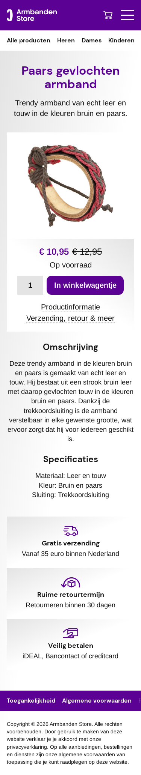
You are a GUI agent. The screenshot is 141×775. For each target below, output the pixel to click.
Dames (92, 41)
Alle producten (28, 41)
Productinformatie (70, 307)
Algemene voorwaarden (97, 701)
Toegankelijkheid (31, 701)
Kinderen (121, 41)
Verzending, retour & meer (70, 318)
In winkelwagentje (85, 285)
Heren (66, 41)
